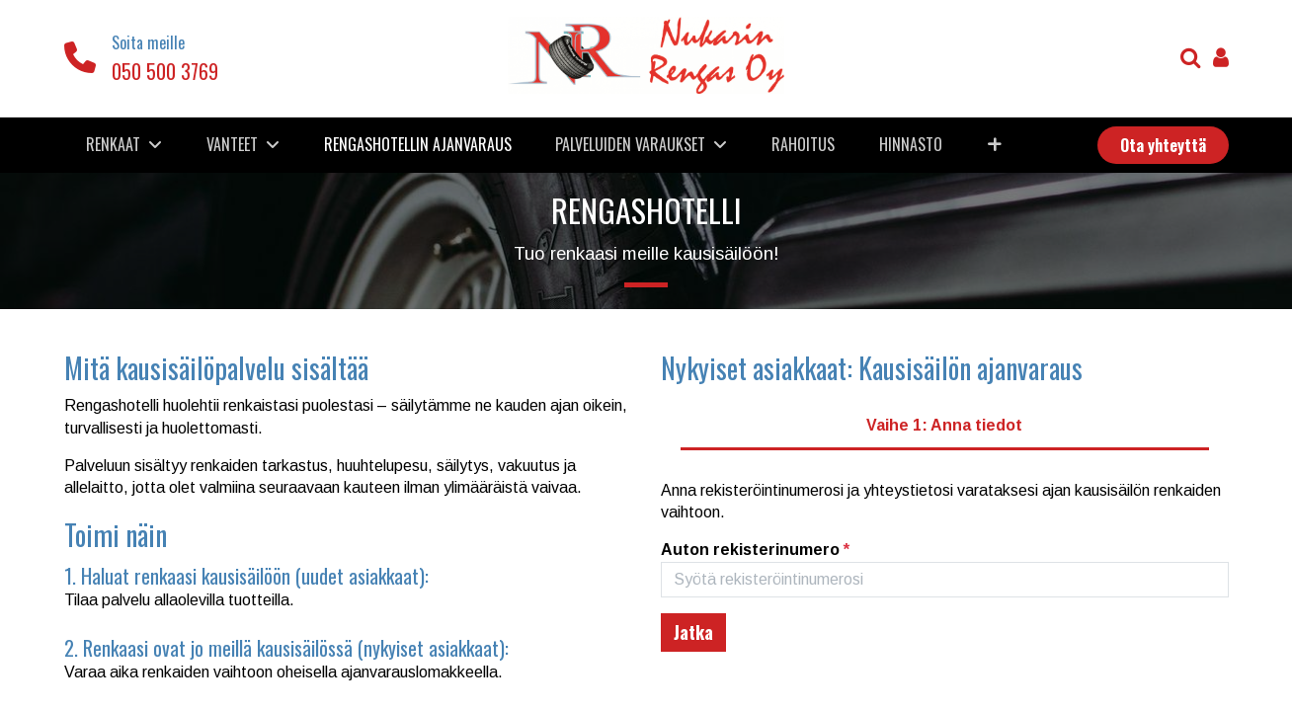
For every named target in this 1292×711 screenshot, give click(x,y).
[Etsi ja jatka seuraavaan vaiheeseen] (693, 632)
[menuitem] (417, 144)
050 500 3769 (165, 71)
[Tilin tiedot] (1221, 59)
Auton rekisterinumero (755, 549)
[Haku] (1190, 59)
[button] (993, 144)
